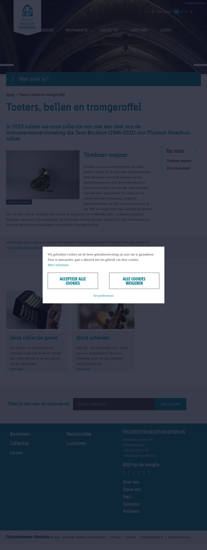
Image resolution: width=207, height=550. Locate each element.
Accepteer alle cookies (73, 281)
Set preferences (103, 295)
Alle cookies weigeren (134, 281)
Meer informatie (58, 265)
